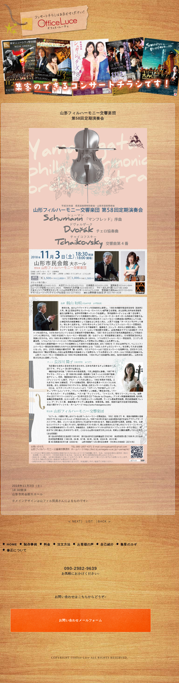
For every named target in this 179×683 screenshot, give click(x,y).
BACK (102, 521)
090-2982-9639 (80, 568)
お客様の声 (85, 544)
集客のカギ (128, 544)
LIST (89, 521)
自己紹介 (107, 544)
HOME (12, 544)
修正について (17, 550)
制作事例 (30, 544)
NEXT (76, 521)
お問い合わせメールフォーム (80, 620)
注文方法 (64, 544)
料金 (47, 544)
